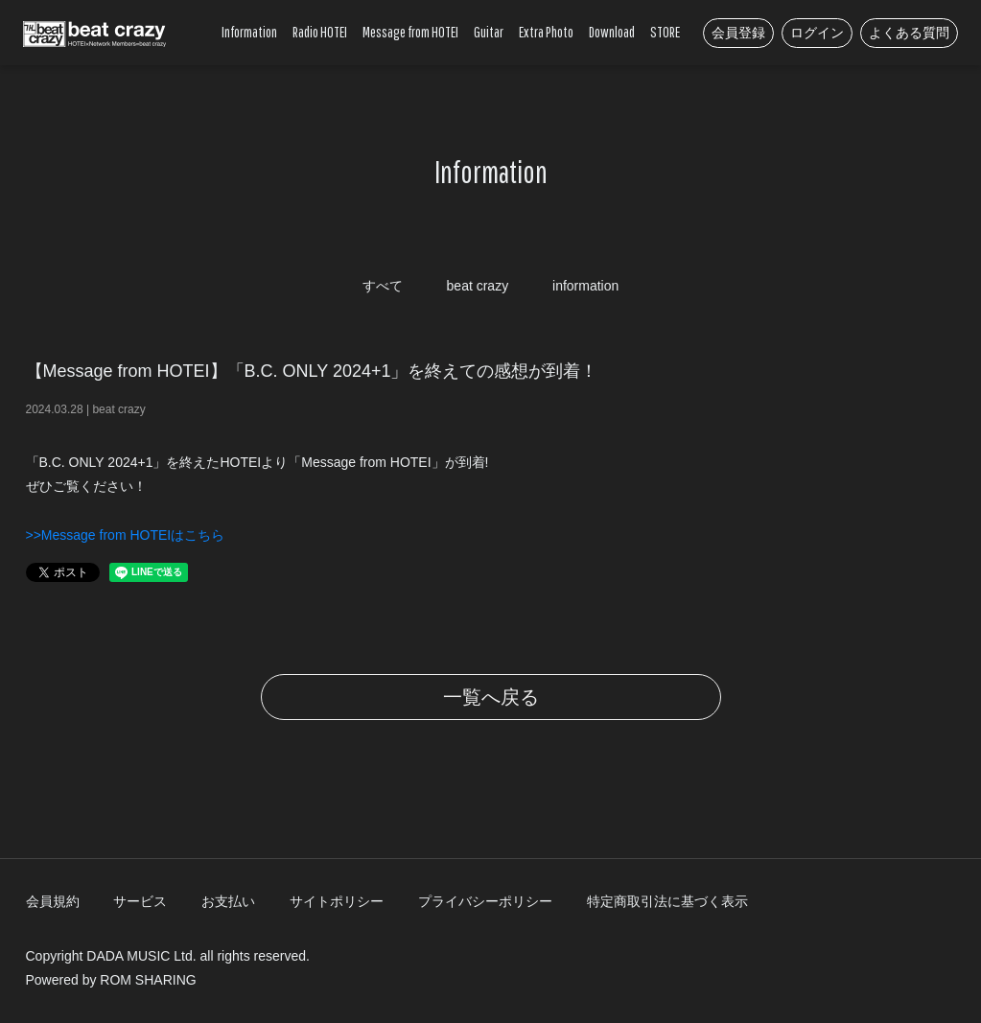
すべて (382, 285)
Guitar (488, 31)
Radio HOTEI (319, 31)
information (585, 285)
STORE (665, 31)
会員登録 (738, 32)
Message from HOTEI (410, 31)
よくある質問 (909, 32)
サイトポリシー (337, 901)
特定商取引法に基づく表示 (667, 901)
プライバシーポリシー (485, 901)
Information (249, 31)
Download (612, 31)
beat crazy (478, 285)
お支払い (228, 901)
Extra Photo (546, 31)
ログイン (817, 32)
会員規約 (53, 901)
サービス (140, 901)
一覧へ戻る (491, 697)
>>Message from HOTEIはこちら (125, 535)
